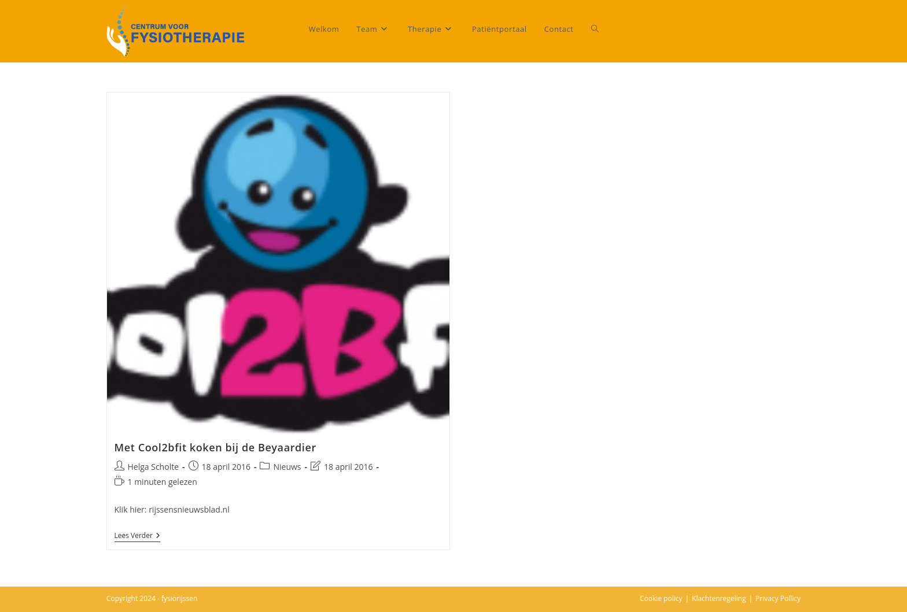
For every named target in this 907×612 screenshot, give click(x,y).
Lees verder (137, 536)
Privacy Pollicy (778, 598)
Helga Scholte (153, 466)
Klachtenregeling (719, 598)
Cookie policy (661, 598)
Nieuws (287, 466)
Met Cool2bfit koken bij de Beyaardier (215, 447)
